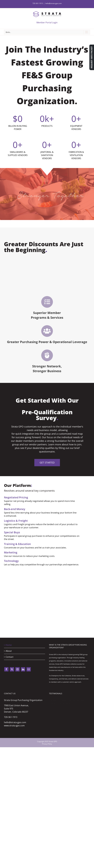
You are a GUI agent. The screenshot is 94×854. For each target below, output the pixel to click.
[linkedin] (23, 669)
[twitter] (12, 669)
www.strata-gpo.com (14, 725)
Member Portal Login (47, 22)
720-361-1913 (10, 717)
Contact (9, 656)
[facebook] (6, 669)
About (9, 650)
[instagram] (17, 669)
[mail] (29, 669)
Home (9, 645)
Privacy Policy (47, 744)
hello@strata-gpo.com (53, 3)
